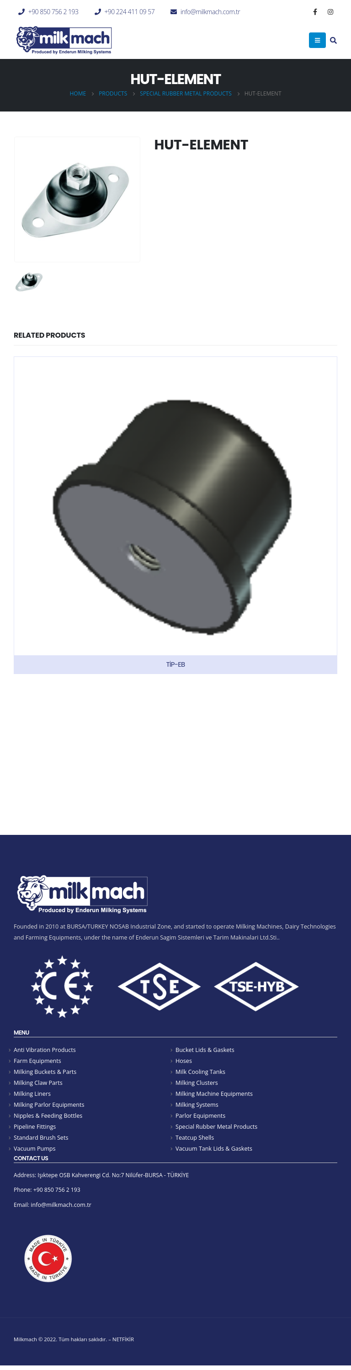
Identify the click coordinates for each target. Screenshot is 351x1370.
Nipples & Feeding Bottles (48, 1117)
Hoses (184, 1061)
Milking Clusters (197, 1084)
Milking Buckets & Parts (45, 1072)
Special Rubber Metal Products (216, 1128)
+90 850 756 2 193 (53, 11)
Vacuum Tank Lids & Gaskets (214, 1151)
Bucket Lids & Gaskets (205, 1050)
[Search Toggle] (333, 41)
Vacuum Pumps (35, 1151)
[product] (175, 515)
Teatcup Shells (195, 1140)
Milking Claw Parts (38, 1084)
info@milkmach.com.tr (210, 11)
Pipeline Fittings (35, 1128)
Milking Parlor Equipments (49, 1106)
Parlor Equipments (200, 1117)
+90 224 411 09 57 (129, 11)
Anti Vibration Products (45, 1050)
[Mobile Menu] (317, 40)
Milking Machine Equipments (214, 1095)
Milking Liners (32, 1095)
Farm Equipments (37, 1061)
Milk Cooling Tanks (200, 1072)
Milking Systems (197, 1106)
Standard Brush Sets (41, 1140)
